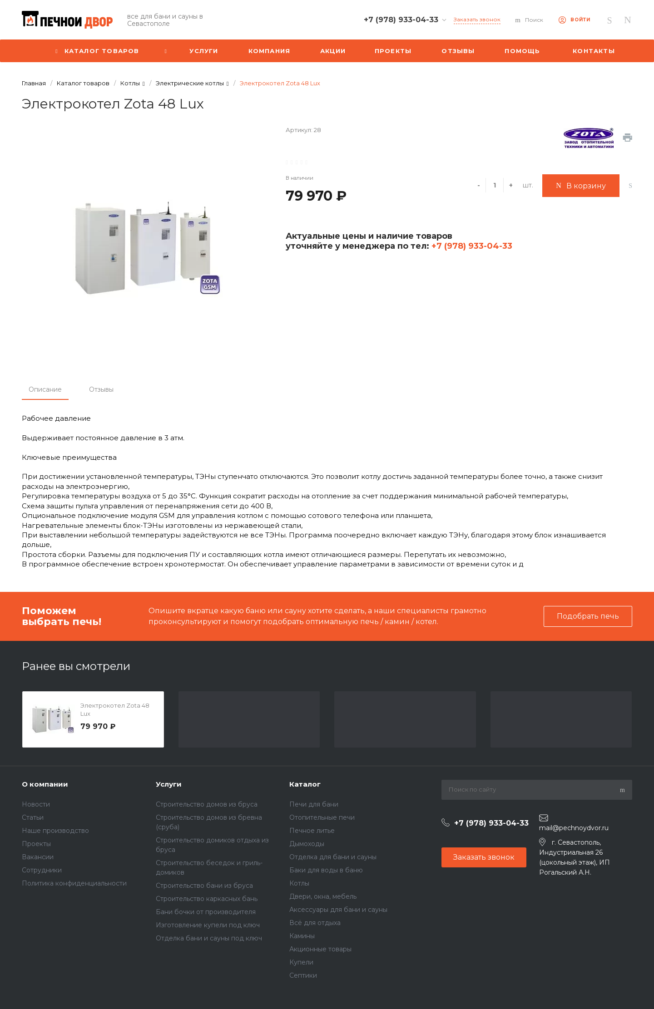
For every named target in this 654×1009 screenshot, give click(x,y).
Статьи (33, 817)
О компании (45, 784)
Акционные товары (320, 949)
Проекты (36, 844)
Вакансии (38, 857)
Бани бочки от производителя (206, 912)
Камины (302, 936)
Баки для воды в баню (326, 870)
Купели (301, 962)
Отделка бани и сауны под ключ (209, 938)
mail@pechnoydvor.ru (574, 828)
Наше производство (55, 831)
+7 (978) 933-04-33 (470, 246)
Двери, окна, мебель (323, 896)
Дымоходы (306, 844)
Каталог (305, 784)
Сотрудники (42, 870)
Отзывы (101, 389)
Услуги (169, 784)
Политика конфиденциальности (74, 883)
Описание (45, 389)
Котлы (299, 883)
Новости (36, 804)
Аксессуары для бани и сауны (338, 910)
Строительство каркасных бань (207, 899)
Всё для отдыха (315, 923)
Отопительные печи (322, 817)
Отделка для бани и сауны (333, 857)
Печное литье (312, 831)
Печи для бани (313, 804)
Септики (303, 975)
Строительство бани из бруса (204, 885)
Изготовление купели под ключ (208, 925)
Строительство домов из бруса (207, 804)
